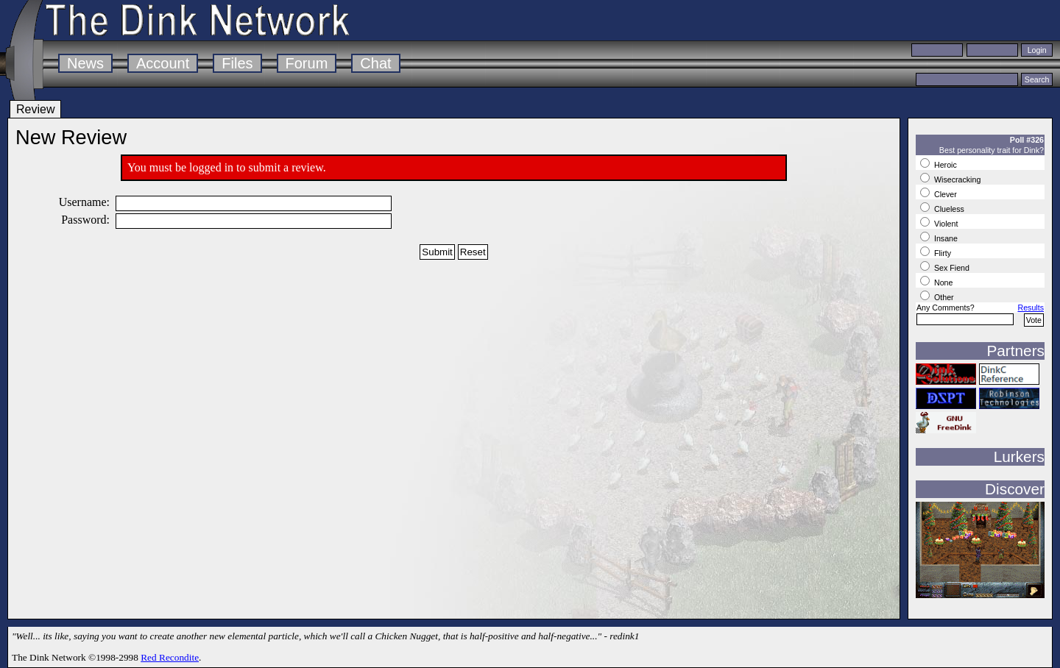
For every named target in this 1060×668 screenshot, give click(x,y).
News (85, 63)
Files (237, 63)
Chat (375, 63)
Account (162, 63)
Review (35, 109)
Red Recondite (170, 657)
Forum (307, 63)
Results (1030, 307)
